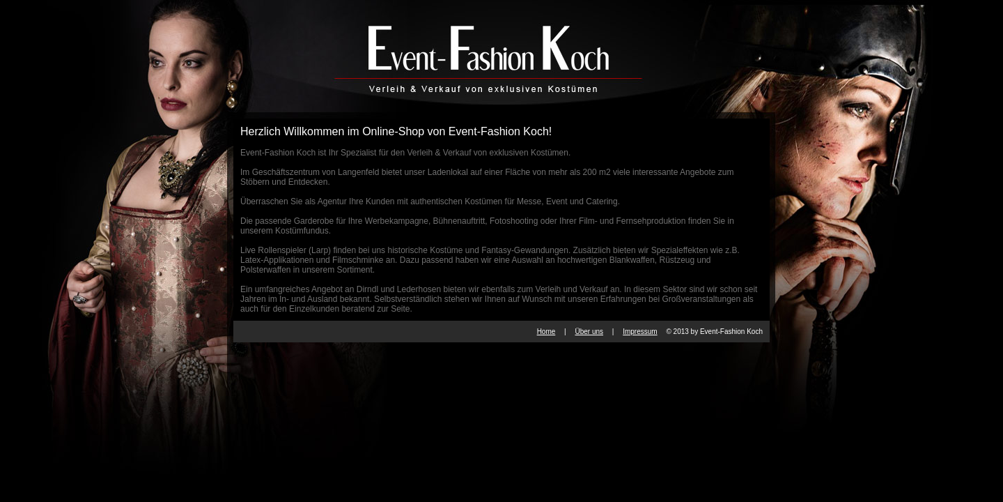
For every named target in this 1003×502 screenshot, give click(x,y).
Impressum (640, 331)
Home (546, 331)
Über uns (589, 331)
